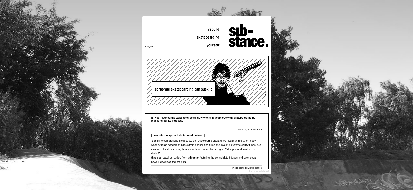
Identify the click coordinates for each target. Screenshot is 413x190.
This (153, 157)
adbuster (193, 157)
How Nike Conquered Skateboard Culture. (178, 135)
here (183, 161)
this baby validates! (259, 171)
